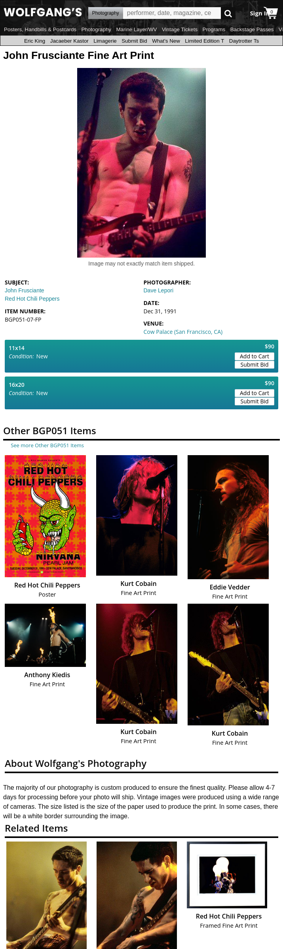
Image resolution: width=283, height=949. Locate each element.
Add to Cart (254, 356)
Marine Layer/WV (136, 29)
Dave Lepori (159, 290)
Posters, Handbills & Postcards (40, 29)
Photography (96, 29)
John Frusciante (24, 290)
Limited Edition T (204, 41)
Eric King (34, 41)
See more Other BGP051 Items (47, 445)
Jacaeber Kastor (69, 41)
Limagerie (105, 41)
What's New (166, 41)
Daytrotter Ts (244, 41)
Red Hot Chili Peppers (32, 299)
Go (228, 13)
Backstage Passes (252, 29)
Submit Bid (134, 41)
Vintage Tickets (180, 29)
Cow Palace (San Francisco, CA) (183, 331)
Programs (214, 29)
